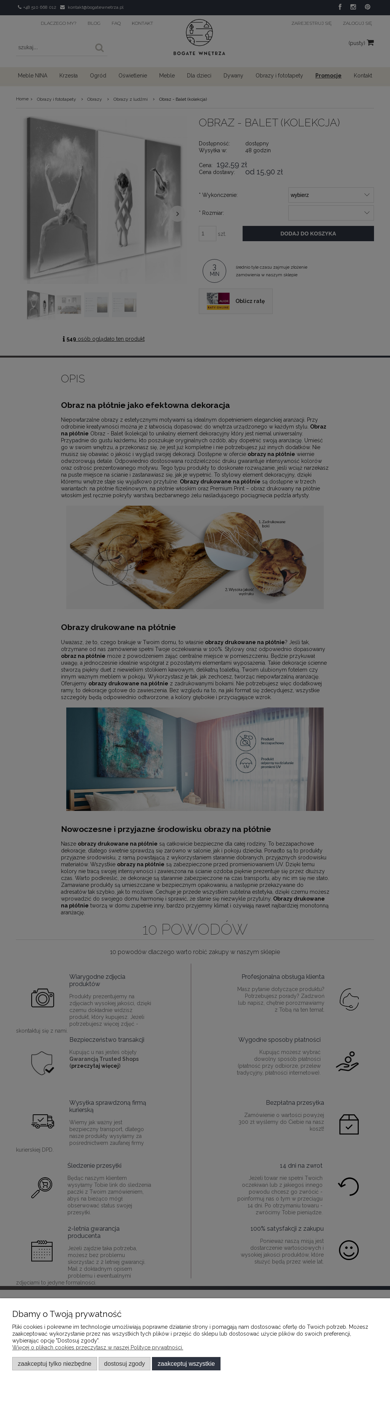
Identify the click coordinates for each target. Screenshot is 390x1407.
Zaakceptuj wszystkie (186, 1363)
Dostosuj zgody (124, 1363)
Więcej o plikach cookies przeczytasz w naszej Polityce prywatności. (97, 1347)
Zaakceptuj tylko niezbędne (54, 1363)
